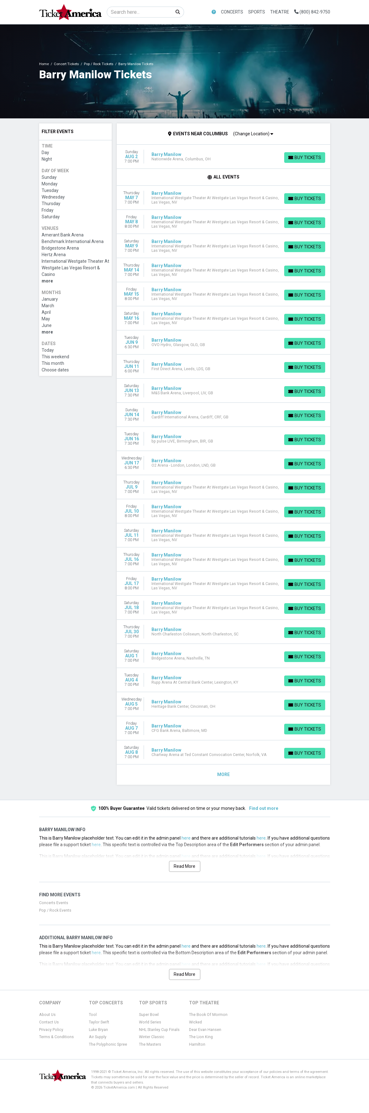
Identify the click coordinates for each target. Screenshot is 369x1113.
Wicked (195, 1022)
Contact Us (49, 1022)
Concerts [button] (232, 11)
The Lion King (201, 1037)
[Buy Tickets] (304, 157)
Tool (93, 1014)
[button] (213, 12)
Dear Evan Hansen (205, 1030)
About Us (47, 1014)
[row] (223, 157)
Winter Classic (151, 1037)
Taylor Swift (99, 1022)
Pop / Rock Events (55, 910)
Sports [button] (256, 11)
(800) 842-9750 (312, 11)
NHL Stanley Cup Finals (159, 1030)
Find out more (263, 808)
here (186, 838)
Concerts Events (53, 903)
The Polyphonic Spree (108, 1044)
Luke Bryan (98, 1030)
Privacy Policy (51, 1030)
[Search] (139, 12)
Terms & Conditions (56, 1037)
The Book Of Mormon (208, 1014)
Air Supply (97, 1037)
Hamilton (197, 1044)
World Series (150, 1022)
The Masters (150, 1044)
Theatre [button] (279, 11)
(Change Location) (253, 133)
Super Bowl (149, 1014)
